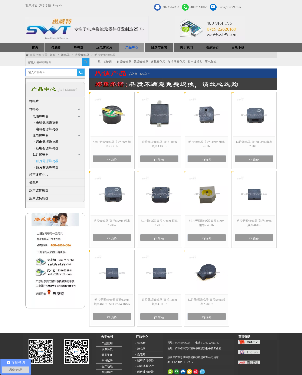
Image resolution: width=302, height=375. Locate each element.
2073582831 (167, 7)
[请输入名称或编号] (54, 62)
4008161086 (194, 7)
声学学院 (45, 5)
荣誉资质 (107, 354)
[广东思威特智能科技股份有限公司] (210, 28)
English (57, 5)
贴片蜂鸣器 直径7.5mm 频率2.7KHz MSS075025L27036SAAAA (159, 223)
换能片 (34, 182)
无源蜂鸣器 (141, 62)
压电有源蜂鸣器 (47, 148)
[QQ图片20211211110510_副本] (55, 260)
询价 (112, 159)
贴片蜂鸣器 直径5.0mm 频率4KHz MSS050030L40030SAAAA (206, 144)
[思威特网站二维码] (76, 351)
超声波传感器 (38, 190)
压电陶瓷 (211, 62)
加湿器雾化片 (177, 62)
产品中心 (131, 47)
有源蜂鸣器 (123, 62)
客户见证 (31, 5)
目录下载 (238, 47)
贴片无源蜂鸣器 (47, 161)
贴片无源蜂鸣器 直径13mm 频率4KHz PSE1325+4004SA (112, 302)
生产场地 (107, 366)
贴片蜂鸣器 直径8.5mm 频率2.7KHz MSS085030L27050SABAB (254, 144)
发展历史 (107, 349)
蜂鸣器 (78, 47)
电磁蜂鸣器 (41, 116)
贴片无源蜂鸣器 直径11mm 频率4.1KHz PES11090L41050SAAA (159, 144)
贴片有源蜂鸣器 (47, 167)
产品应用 (107, 343)
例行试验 (107, 360)
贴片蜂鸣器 (41, 154)
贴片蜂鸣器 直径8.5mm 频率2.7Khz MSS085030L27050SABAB (111, 223)
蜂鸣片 (34, 101)
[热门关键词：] (85, 62)
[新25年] (87, 28)
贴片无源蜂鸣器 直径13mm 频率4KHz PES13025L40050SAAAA (254, 223)
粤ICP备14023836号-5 (180, 362)
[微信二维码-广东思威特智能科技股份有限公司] (41, 351)
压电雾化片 (104, 47)
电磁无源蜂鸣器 (47, 122)
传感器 (56, 47)
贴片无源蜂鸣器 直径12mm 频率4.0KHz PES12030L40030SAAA (159, 302)
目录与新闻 (159, 47)
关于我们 (186, 47)
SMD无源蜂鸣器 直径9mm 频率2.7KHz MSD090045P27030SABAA (112, 144)
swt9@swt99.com (225, 7)
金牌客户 (107, 372)
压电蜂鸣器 (41, 135)
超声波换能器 (38, 198)
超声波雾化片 (38, 174)
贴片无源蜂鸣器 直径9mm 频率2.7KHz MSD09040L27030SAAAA (206, 302)
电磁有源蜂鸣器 (47, 129)
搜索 (81, 72)
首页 (35, 47)
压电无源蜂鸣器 (47, 142)
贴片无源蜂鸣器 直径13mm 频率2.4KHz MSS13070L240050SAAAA (206, 223)
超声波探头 (195, 62)
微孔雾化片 (158, 62)
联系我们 (212, 47)
